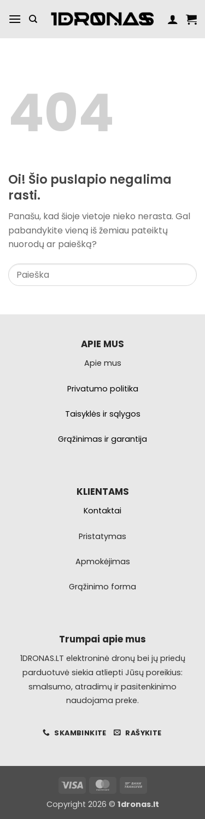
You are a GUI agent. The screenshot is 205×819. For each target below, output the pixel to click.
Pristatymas (102, 536)
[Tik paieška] (33, 19)
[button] (14, 18)
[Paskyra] (172, 19)
